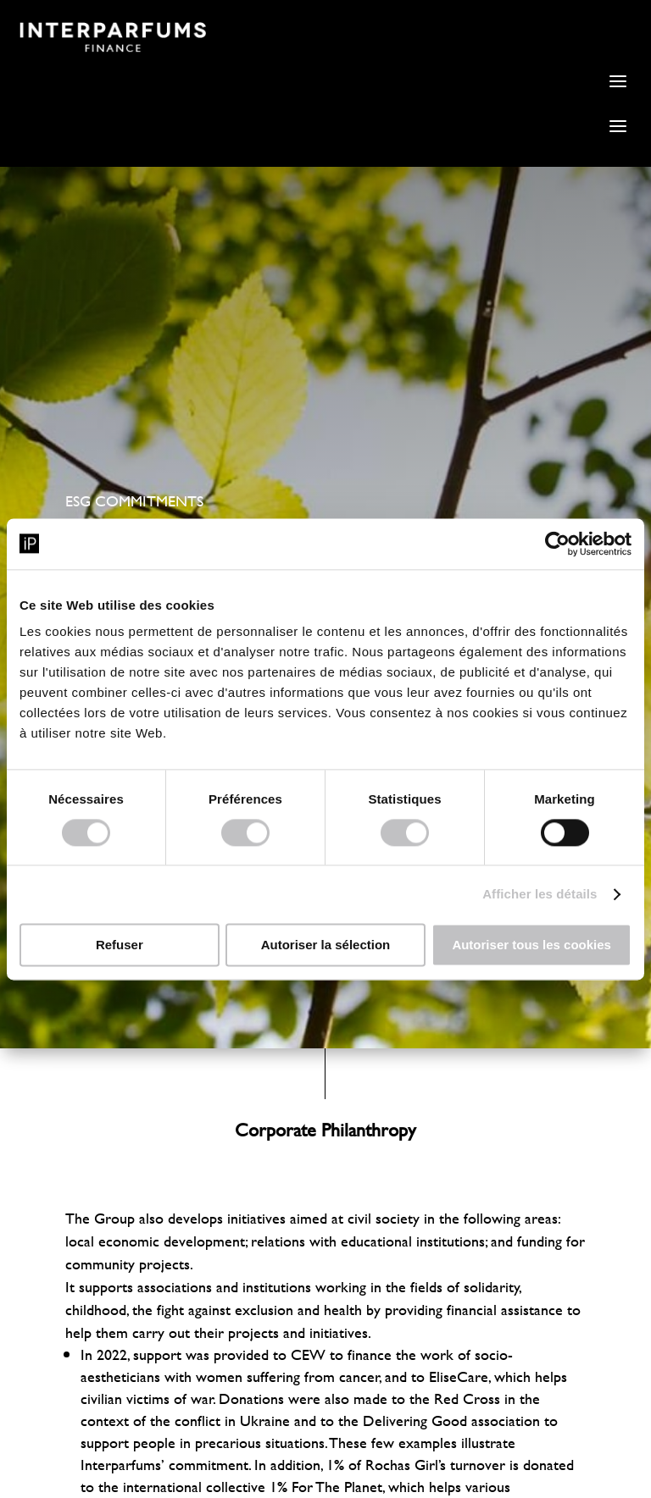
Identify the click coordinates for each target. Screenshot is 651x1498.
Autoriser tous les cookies (531, 944)
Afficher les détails (539, 894)
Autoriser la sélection (326, 944)
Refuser (119, 944)
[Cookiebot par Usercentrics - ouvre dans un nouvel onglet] (557, 543)
